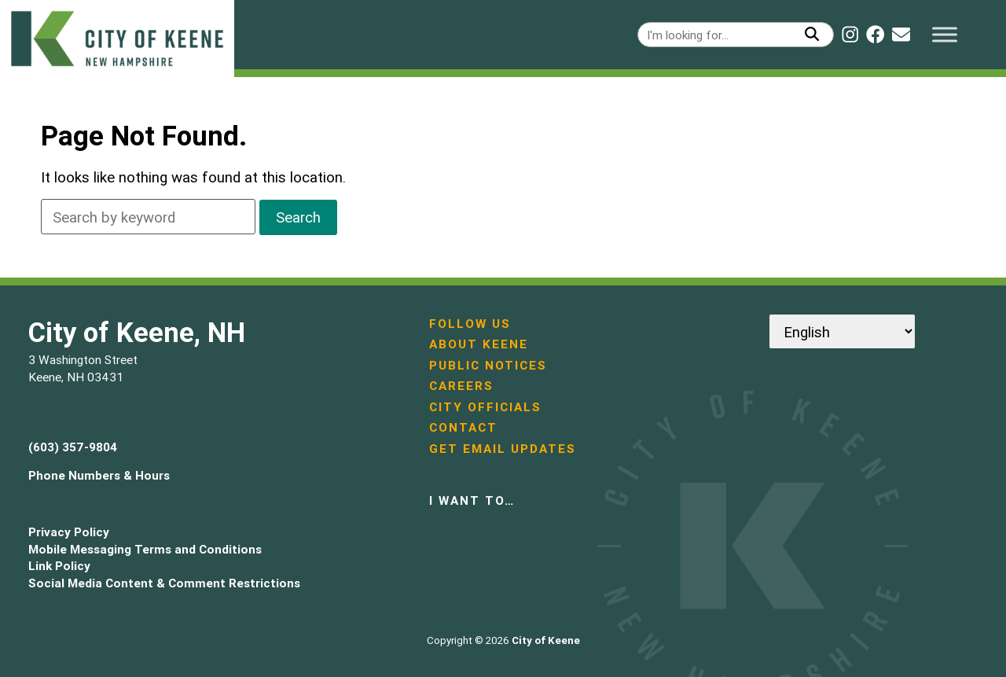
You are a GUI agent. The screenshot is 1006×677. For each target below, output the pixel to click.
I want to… (472, 500)
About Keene (478, 344)
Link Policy (59, 565)
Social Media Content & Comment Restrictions (164, 583)
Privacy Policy (68, 531)
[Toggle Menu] (944, 34)
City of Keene (546, 640)
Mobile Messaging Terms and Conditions (145, 549)
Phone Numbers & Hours (99, 475)
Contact (463, 427)
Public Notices (488, 365)
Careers (461, 385)
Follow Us (470, 323)
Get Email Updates (502, 448)
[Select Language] (842, 331)
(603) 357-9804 (72, 447)
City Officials (485, 406)
